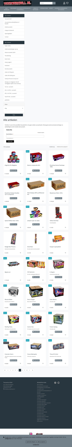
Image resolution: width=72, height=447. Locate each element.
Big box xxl (7, 272)
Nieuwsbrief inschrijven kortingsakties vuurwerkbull (20, 9)
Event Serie (7, 59)
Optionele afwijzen (31, 441)
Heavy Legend (8, 62)
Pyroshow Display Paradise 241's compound (12, 193)
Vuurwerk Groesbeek (42, 412)
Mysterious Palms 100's (56, 193)
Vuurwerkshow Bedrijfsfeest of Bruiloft (12, 23)
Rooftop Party (8, 327)
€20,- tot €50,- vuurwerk (10, 90)
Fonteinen (7, 65)
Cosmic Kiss (30, 327)
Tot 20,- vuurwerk (9, 86)
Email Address (9, 134)
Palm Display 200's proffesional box (35, 193)
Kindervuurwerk (8, 27)
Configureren (36, 444)
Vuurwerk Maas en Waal (42, 416)
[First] (4, 370)
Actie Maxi (30, 247)
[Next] (29, 370)
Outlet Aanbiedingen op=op (11, 49)
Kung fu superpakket (55, 247)
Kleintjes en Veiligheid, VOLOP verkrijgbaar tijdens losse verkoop (13, 82)
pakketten (7, 100)
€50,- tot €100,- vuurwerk (11, 93)
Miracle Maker (8, 299)
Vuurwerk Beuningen (42, 404)
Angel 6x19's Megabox (11, 165)
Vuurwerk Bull (8, 19)
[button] (14, 108)
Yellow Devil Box (54, 221)
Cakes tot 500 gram (9, 72)
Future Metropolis (32, 354)
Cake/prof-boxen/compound (11, 78)
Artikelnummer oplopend (62, 146)
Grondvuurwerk (8, 69)
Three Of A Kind (54, 354)
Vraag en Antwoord (35, 9)
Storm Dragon (31, 299)
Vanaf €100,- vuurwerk (10, 96)
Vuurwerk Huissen (41, 415)
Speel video (13, 170)
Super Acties (8, 45)
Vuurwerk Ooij (40, 410)
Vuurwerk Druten (41, 406)
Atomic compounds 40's (33, 165)
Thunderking (8, 55)
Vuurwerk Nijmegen (41, 399)
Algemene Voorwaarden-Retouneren (61, 9)
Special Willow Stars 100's (12, 221)
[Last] (32, 370)
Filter (14, 115)
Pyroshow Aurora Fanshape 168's (57, 166)
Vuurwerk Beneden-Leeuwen (44, 403)
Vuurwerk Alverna (41, 418)
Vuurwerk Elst (40, 413)
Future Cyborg (53, 327)
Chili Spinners (30, 272)
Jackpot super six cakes (33, 221)
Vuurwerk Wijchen (41, 401)
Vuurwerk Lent (40, 407)
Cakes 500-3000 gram (10, 75)
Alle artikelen (6, 9)
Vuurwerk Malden (41, 409)
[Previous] (7, 370)
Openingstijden (44, 8)
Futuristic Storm (9, 354)
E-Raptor (52, 272)
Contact (51, 8)
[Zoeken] (46, 3)
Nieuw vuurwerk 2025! (10, 52)
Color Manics (53, 299)
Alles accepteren (41, 441)
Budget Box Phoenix (10, 247)
